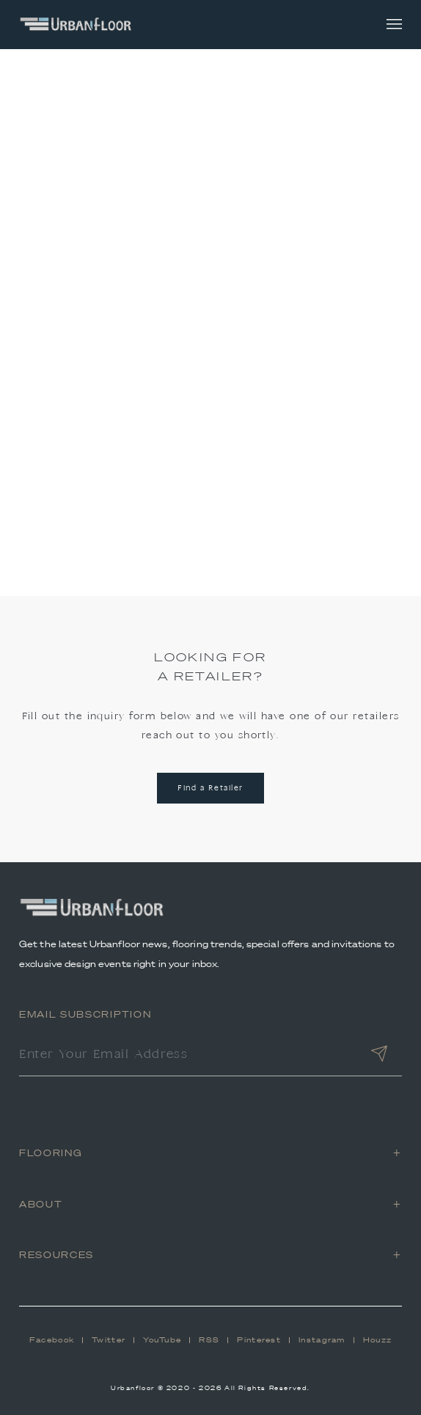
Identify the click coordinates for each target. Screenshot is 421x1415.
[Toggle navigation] (394, 25)
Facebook (51, 1339)
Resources (56, 1255)
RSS (209, 1339)
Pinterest (259, 1339)
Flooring (50, 1153)
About (40, 1204)
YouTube (162, 1339)
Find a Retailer (210, 788)
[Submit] (379, 1056)
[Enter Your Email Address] (187, 1056)
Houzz (377, 1339)
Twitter (108, 1339)
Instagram (322, 1339)
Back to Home (211, 418)
